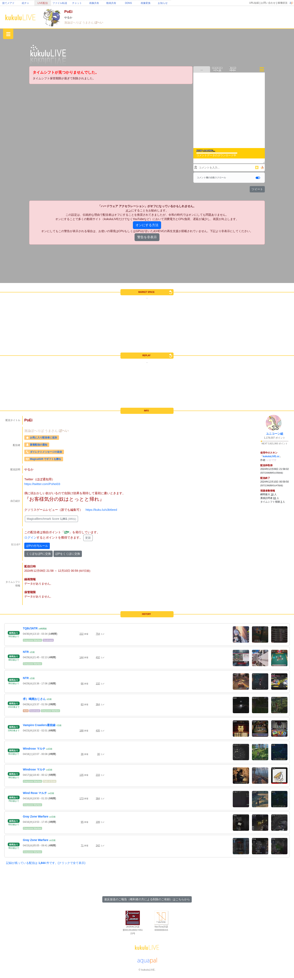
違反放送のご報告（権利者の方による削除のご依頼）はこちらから (147, 899)
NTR (26, 651)
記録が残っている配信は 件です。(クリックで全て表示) (45, 863)
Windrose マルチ (34, 748)
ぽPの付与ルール (37, 545)
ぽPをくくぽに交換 (67, 553)
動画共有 (111, 3)
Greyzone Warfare (32, 640)
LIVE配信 (43, 3)
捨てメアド (8, 3)
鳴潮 (25, 711)
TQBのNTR (30, 628)
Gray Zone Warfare (35, 816)
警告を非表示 (147, 237)
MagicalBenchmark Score (51, 518)
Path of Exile (49, 781)
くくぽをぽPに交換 (38, 553)
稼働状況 (282, 2)
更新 (88, 537)
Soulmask (48, 640)
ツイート (257, 189)
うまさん (88, 22)
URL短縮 (254, 2)
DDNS (128, 3)
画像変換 (145, 3)
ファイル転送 (59, 3)
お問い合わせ (268, 2)
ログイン (30, 537)
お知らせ (163, 3)
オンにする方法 (147, 225)
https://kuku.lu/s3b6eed (101, 509)
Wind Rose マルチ (35, 793)
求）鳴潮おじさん (34, 699)
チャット (77, 3)
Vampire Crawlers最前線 (39, 725)
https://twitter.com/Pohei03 (42, 484)
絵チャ (25, 3)
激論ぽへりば (73, 22)
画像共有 (94, 3)
